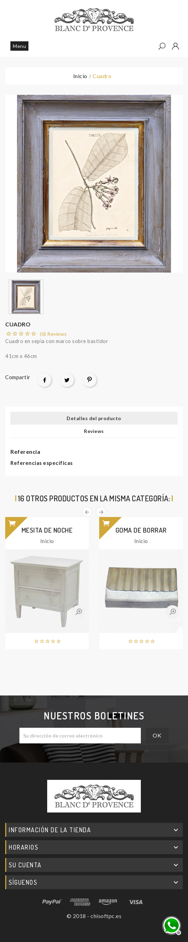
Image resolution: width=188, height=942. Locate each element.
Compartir (44, 380)
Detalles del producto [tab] (94, 418)
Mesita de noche (47, 530)
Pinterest (89, 380)
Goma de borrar (141, 530)
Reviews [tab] (94, 431)
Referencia (25, 451)
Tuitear (67, 380)
